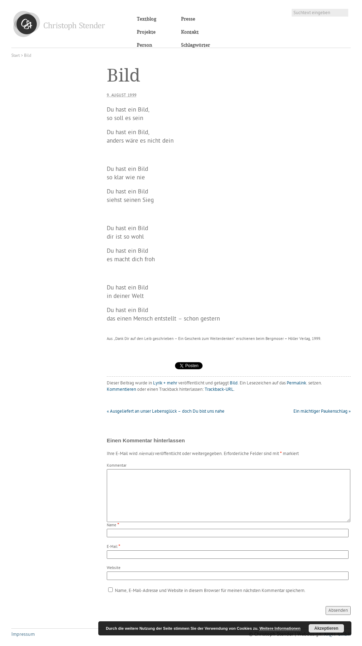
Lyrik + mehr (165, 383)
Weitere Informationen (279, 628)
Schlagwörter (195, 45)
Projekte (146, 32)
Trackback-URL (219, 390)
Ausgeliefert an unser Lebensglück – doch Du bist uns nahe (165, 411)
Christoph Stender (59, 24)
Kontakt (190, 32)
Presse (188, 19)
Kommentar (117, 465)
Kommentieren (121, 390)
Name (111, 525)
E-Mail (112, 547)
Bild (234, 383)
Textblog (146, 19)
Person (144, 45)
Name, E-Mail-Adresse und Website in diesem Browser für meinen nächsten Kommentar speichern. (210, 591)
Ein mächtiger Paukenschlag (322, 411)
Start (15, 56)
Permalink (296, 383)
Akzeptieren (326, 628)
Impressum (23, 634)
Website (114, 568)
